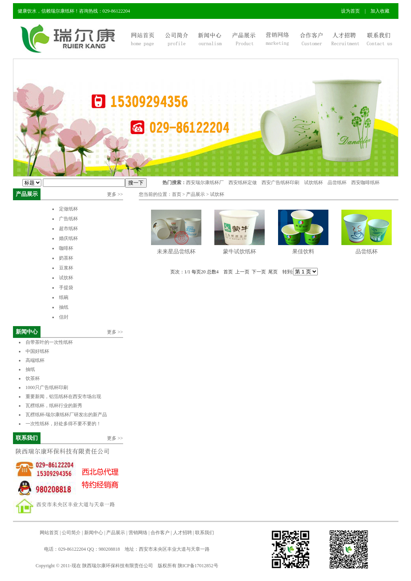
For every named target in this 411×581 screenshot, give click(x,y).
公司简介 (71, 532)
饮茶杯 (33, 378)
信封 (63, 317)
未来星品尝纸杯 (176, 252)
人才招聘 (182, 532)
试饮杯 (66, 277)
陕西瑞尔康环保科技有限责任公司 (117, 565)
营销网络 (138, 532)
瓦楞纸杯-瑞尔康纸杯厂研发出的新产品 (66, 414)
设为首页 (350, 11)
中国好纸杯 (37, 351)
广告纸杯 (68, 218)
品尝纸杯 (337, 182)
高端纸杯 (35, 360)
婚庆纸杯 (68, 238)
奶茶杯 (66, 258)
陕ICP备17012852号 (198, 565)
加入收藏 (379, 11)
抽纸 (63, 307)
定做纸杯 (68, 209)
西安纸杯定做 (243, 182)
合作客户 (160, 532)
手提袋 (66, 287)
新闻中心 (27, 332)
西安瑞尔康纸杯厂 (205, 182)
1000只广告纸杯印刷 (52, 387)
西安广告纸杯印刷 (280, 182)
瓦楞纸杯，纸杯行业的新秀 (54, 405)
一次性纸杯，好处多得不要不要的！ (63, 423)
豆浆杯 (66, 268)
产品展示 (27, 194)
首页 (176, 194)
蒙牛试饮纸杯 (239, 252)
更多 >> (115, 194)
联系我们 (27, 438)
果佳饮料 (303, 252)
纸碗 (63, 297)
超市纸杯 (68, 228)
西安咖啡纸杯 (365, 182)
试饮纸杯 (313, 182)
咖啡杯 (66, 248)
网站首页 (49, 532)
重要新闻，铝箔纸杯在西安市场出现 (63, 396)
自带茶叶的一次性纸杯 (49, 342)
